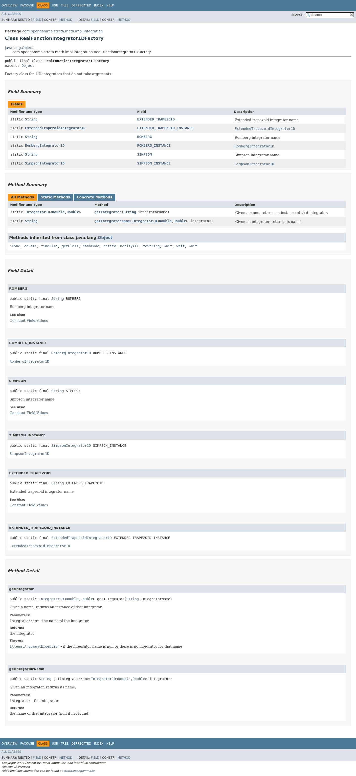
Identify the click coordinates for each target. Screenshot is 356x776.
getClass (70, 246)
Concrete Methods (94, 197)
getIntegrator (108, 212)
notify (109, 246)
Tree (64, 5)
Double (58, 212)
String (31, 119)
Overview (9, 5)
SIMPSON (144, 154)
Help (110, 5)
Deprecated (81, 5)
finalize (49, 246)
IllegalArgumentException (35, 646)
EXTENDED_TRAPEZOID (156, 119)
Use (55, 5)
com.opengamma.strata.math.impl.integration (62, 31)
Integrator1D (37, 212)
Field (37, 20)
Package (27, 5)
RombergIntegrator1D (45, 145)
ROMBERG (144, 137)
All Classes (11, 14)
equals (30, 246)
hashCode (91, 246)
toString (151, 246)
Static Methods (55, 197)
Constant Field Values (29, 321)
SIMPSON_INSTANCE (154, 163)
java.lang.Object (19, 48)
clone (15, 246)
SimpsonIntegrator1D (45, 163)
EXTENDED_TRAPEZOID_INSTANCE (165, 128)
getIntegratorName (112, 221)
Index (99, 5)
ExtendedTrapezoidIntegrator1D (55, 128)
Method (65, 20)
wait (168, 246)
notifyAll (129, 246)
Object (28, 66)
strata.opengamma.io (79, 771)
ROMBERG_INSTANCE (154, 145)
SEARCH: (298, 15)
